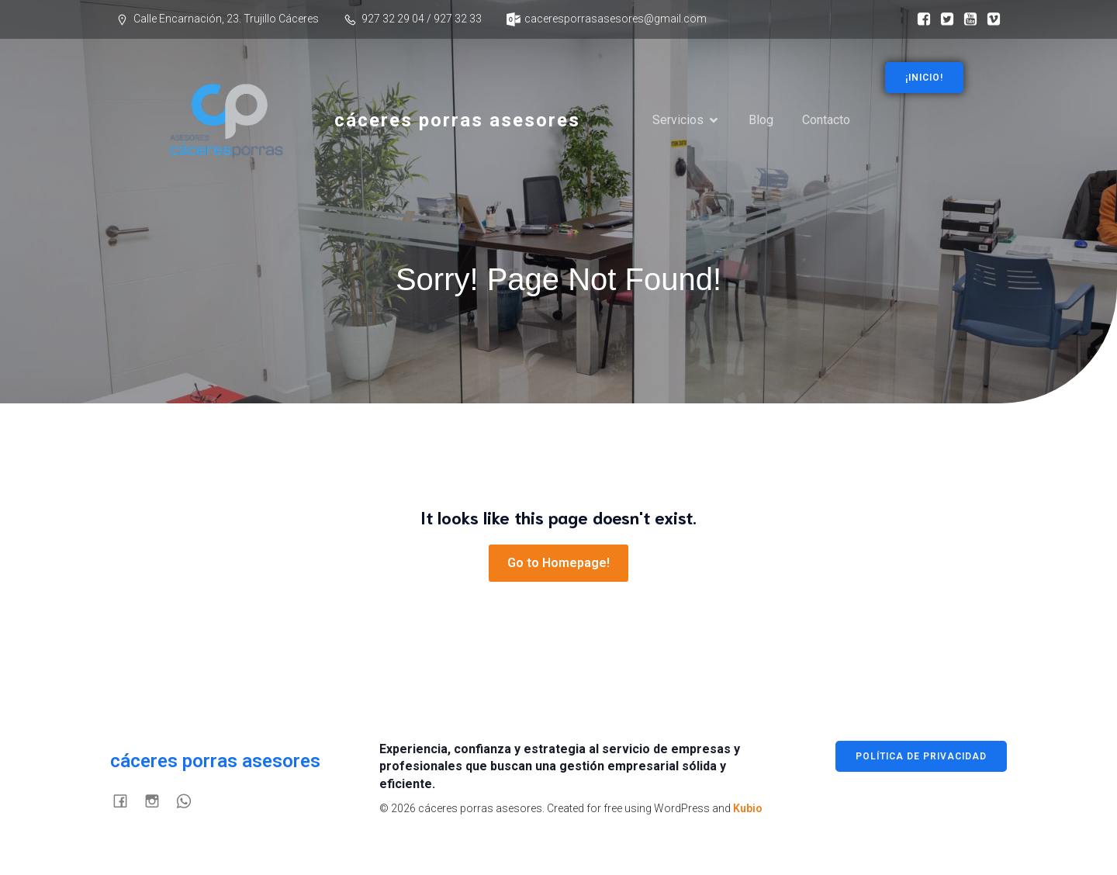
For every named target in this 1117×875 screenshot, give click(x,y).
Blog (761, 119)
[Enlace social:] (943, 19)
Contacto (826, 119)
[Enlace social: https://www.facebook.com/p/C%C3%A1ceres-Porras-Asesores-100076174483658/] (920, 19)
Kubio (748, 808)
